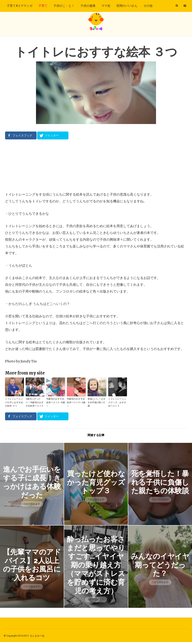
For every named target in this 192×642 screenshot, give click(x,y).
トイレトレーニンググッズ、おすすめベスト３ (117, 402)
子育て (42, 6)
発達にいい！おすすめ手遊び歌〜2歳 (97, 402)
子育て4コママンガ (19, 6)
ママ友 (105, 6)
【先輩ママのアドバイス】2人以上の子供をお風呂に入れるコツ (32, 564)
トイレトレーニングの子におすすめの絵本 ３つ (14, 402)
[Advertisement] (96, 165)
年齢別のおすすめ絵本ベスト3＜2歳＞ (76, 402)
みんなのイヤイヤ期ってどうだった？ (160, 564)
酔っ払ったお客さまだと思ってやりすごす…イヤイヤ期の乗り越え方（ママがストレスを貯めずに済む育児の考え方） (96, 564)
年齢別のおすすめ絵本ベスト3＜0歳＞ (55, 402)
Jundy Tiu (29, 361)
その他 (147, 6)
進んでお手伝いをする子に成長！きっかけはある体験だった (32, 481)
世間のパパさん (126, 6)
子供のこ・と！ (63, 6)
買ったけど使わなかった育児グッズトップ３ (96, 482)
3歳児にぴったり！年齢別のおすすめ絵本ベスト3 (35, 402)
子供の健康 (87, 6)
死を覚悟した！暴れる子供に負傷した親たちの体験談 (160, 481)
